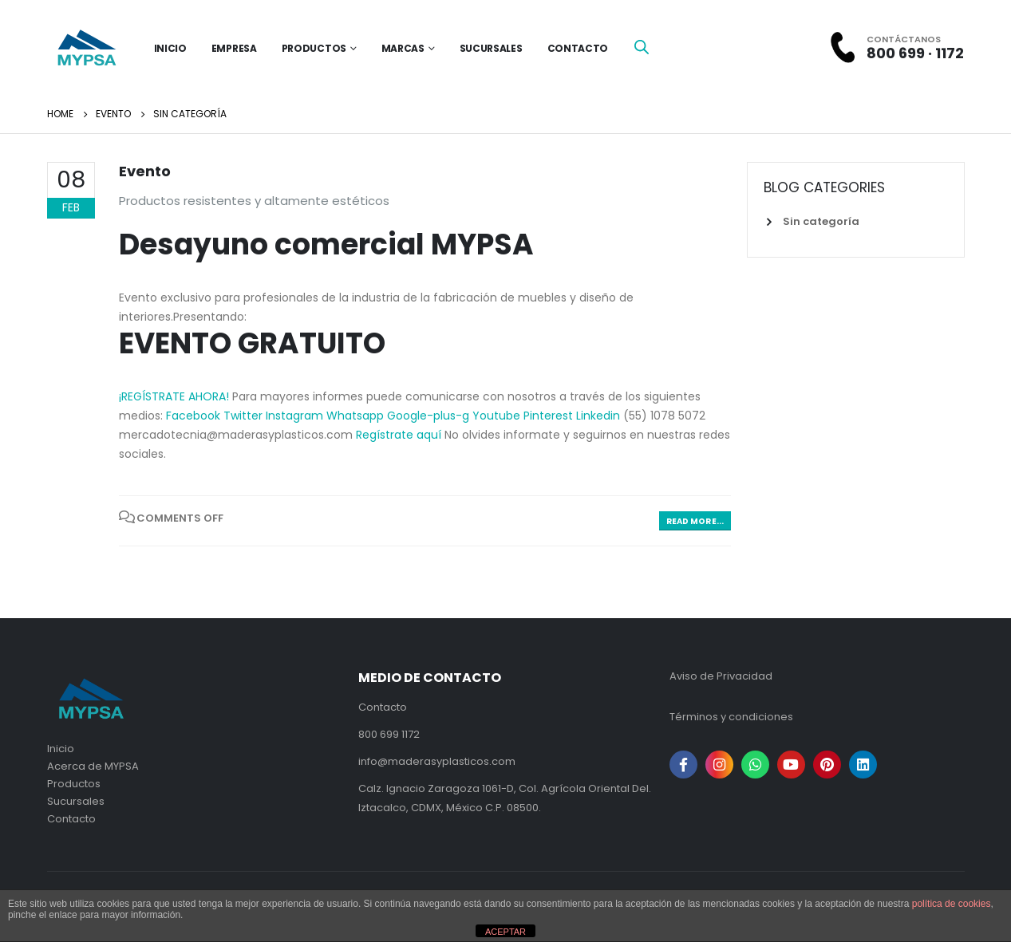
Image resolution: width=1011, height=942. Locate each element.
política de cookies (951, 903)
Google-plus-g (429, 416)
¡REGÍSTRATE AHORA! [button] (174, 396)
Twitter (244, 416)
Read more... (695, 521)
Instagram (296, 416)
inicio (170, 48)
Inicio (60, 748)
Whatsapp (356, 416)
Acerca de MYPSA (93, 766)
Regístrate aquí (400, 435)
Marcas (403, 48)
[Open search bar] (642, 46)
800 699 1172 (389, 734)
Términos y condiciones (731, 716)
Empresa (234, 48)
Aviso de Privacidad (720, 676)
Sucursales (491, 48)
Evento (145, 171)
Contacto (578, 48)
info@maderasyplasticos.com (436, 761)
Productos (314, 48)
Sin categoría (821, 221)
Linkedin (599, 416)
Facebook (194, 416)
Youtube (497, 416)
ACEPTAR (505, 931)
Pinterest (549, 416)
